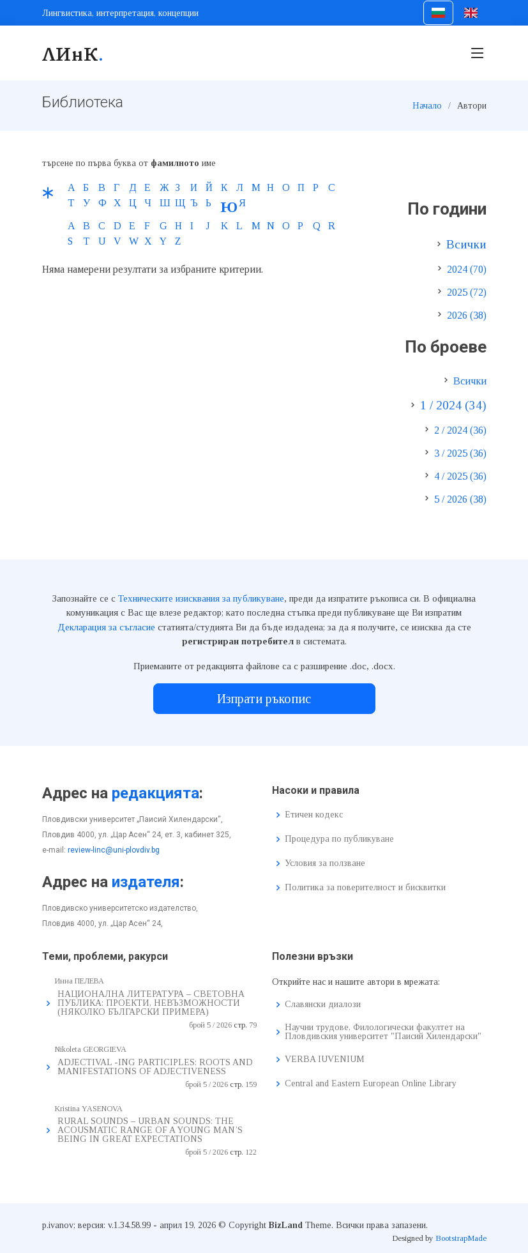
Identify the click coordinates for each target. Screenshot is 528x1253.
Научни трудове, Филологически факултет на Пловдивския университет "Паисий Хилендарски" (383, 1032)
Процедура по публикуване (339, 839)
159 (251, 1084)
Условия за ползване (325, 863)
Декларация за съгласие (106, 627)
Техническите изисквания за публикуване (201, 598)
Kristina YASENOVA (89, 1109)
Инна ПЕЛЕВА (79, 981)
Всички (466, 244)
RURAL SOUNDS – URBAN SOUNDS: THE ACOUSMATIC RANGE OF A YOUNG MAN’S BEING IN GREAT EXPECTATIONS (150, 1130)
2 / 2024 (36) (460, 430)
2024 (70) (467, 269)
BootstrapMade (461, 1238)
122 (251, 1152)
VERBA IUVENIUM (325, 1059)
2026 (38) (467, 315)
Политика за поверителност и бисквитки (365, 887)
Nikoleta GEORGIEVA (90, 1049)
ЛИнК (73, 53)
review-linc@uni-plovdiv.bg (114, 850)
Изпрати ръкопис (264, 699)
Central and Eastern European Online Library (370, 1083)
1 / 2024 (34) (453, 405)
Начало (427, 105)
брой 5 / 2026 (210, 1025)
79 (253, 1025)
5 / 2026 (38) (460, 499)
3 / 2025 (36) (460, 453)
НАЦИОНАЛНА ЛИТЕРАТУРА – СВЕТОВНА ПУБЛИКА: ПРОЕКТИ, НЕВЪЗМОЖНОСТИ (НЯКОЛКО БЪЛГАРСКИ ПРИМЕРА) (151, 1003)
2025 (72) (467, 292)
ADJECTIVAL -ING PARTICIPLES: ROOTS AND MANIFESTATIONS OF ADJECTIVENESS (155, 1067)
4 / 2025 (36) (460, 476)
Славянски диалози (323, 1004)
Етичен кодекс (314, 814)
